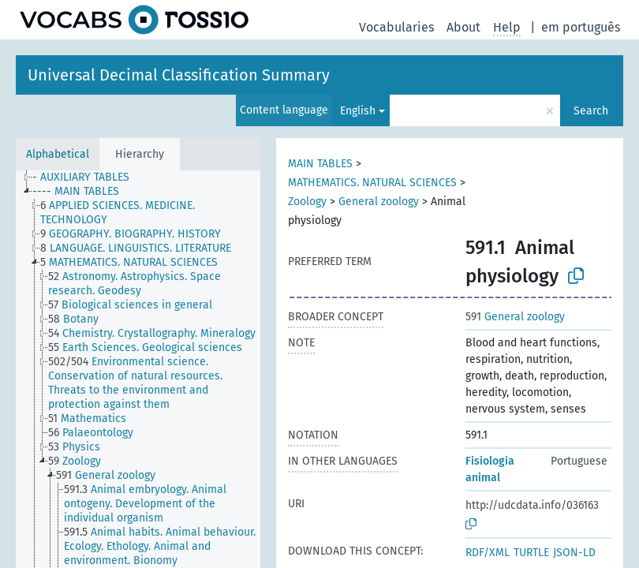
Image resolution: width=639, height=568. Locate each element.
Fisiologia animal (489, 469)
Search (591, 111)
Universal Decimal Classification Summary (179, 74)
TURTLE (531, 552)
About (463, 27)
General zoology (378, 201)
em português (580, 27)
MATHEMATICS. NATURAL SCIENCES (372, 182)
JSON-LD (574, 552)
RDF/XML (487, 552)
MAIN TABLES (320, 163)
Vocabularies (396, 27)
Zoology (307, 201)
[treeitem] (88, 177)
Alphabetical (57, 154)
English (358, 111)
